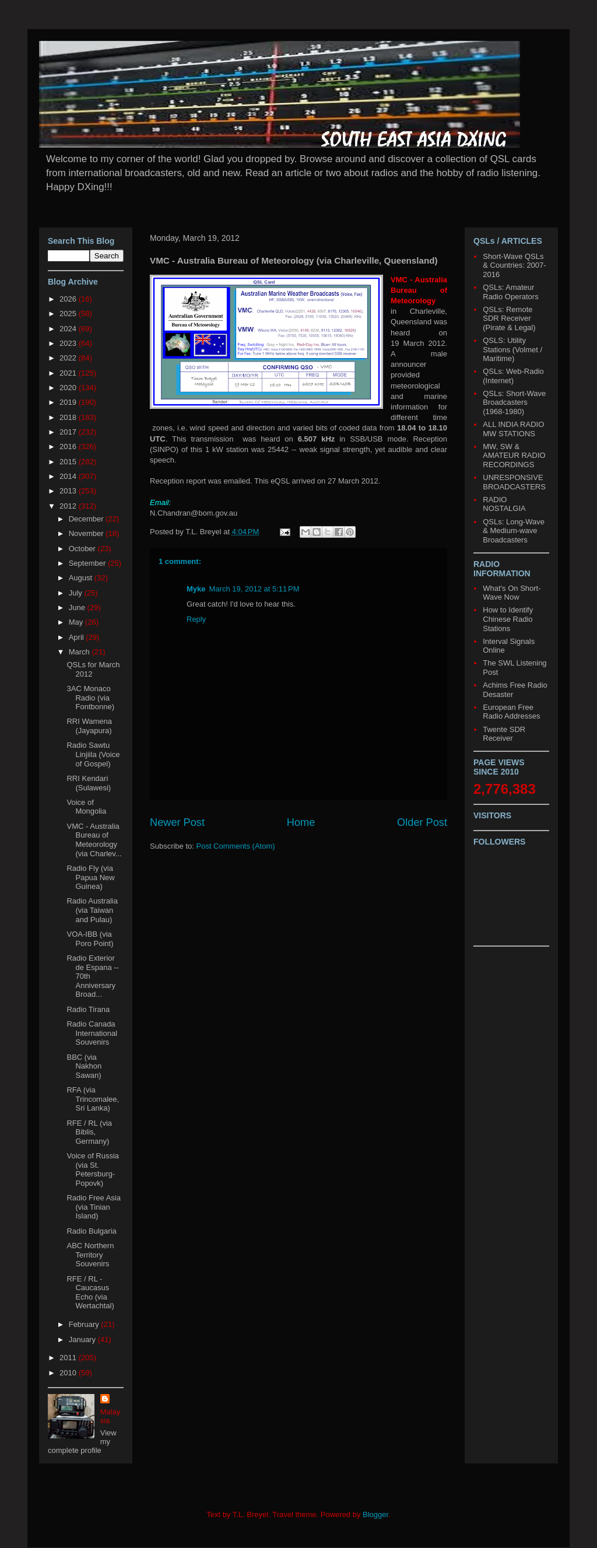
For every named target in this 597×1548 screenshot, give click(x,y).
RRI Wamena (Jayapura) (89, 726)
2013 (69, 490)
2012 (69, 506)
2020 (69, 387)
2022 (69, 357)
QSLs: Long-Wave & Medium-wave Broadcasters (514, 530)
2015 (69, 461)
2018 (69, 417)
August (81, 577)
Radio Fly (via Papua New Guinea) (90, 877)
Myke (196, 588)
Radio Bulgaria (91, 1231)
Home (301, 822)
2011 (69, 1357)
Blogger (375, 1514)
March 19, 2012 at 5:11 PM (254, 588)
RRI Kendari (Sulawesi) (88, 783)
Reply (196, 619)
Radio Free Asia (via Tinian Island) (93, 1206)
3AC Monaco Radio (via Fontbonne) (90, 697)
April (77, 637)
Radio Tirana (88, 1009)
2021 (69, 373)
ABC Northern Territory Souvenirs (90, 1254)
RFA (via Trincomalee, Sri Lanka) (92, 1098)
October (83, 548)
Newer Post (177, 822)
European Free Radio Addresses (511, 712)
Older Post (422, 822)
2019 (69, 402)
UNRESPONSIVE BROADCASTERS (514, 482)
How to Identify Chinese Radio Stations (508, 618)
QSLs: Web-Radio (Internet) (513, 376)
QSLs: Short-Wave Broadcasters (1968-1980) (514, 402)
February (85, 1324)
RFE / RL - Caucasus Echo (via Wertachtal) (90, 1292)
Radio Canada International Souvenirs (91, 1033)
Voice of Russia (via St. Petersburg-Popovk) (92, 1169)
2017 (69, 432)
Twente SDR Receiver (504, 734)
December (87, 518)
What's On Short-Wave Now (511, 593)
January (83, 1339)
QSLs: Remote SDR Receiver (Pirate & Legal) (509, 318)
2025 (69, 313)
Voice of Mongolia (86, 807)
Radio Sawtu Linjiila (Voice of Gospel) (93, 754)
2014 (69, 476)
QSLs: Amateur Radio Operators (510, 292)
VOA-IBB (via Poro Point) (89, 939)
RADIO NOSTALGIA (504, 504)
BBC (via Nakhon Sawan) (83, 1066)
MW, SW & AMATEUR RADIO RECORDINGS (514, 455)
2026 (69, 299)
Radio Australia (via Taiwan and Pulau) (91, 909)
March (80, 651)
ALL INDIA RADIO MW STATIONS (513, 429)
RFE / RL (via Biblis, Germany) (89, 1132)
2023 (69, 343)
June (78, 607)
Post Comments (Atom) (235, 846)
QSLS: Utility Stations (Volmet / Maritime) (512, 349)
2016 (69, 446)
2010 (69, 1372)
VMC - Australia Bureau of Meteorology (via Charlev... (93, 840)
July (77, 593)
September (88, 563)
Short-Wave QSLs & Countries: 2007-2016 (514, 265)
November (87, 533)
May (77, 622)
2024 (69, 328)
